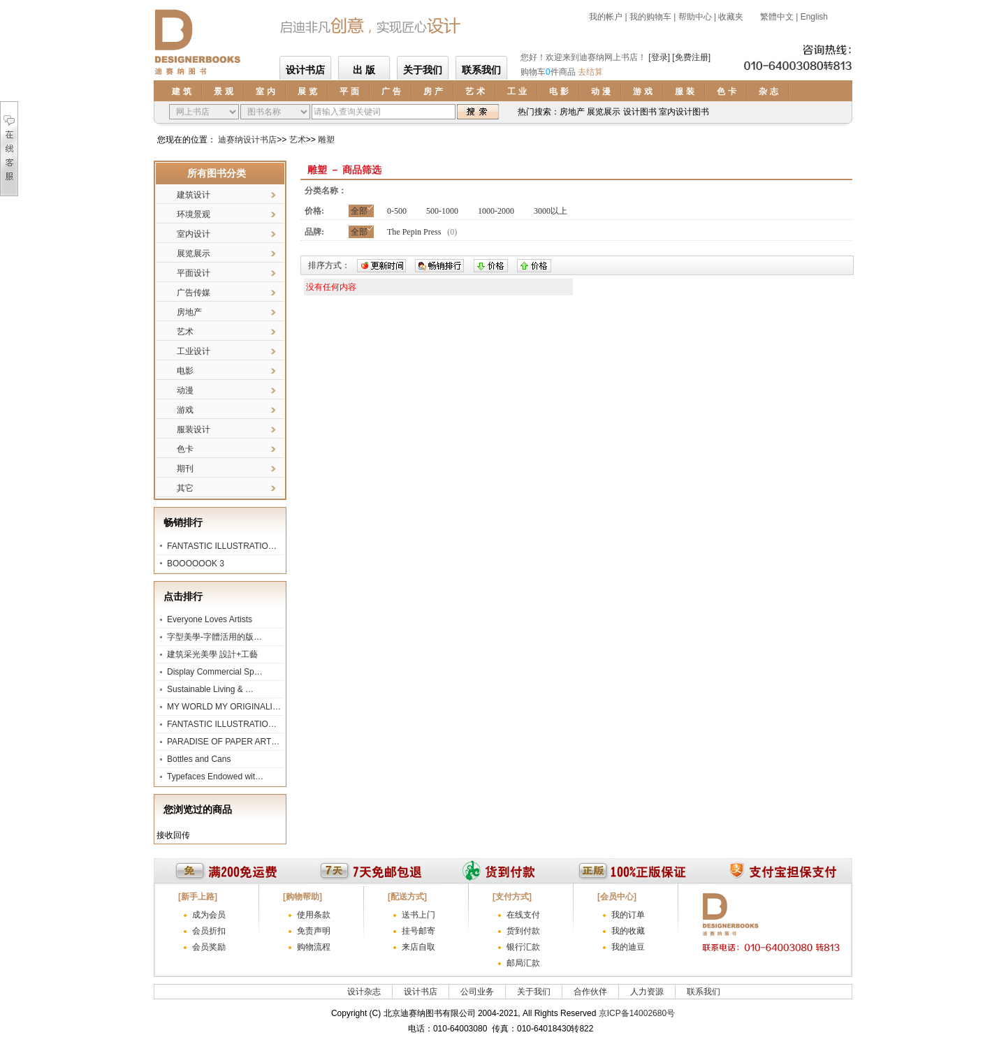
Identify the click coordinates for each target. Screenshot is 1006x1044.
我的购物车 (650, 17)
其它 (185, 488)
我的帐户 (605, 17)
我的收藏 (628, 931)
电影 (185, 371)
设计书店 (305, 69)
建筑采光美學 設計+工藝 (212, 654)
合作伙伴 (590, 992)
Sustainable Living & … (210, 689)
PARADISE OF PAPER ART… (223, 742)
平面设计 (193, 273)
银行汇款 (523, 947)
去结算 (590, 72)
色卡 (185, 449)
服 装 (684, 91)
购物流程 (313, 947)
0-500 (397, 211)
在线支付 (523, 915)
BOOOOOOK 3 (195, 563)
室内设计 (193, 234)
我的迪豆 (628, 947)
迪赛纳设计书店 (247, 140)
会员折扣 (209, 931)
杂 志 (768, 91)
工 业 (516, 91)
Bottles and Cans (199, 759)
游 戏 (642, 91)
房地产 (189, 312)
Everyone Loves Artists (209, 619)
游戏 (185, 410)
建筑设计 (193, 195)
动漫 (185, 390)
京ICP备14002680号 (637, 1013)
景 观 (223, 91)
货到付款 (523, 931)
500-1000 (442, 211)
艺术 (297, 140)
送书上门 (418, 915)
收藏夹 (730, 17)
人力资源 (647, 992)
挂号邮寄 (418, 931)
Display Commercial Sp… (215, 672)
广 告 (390, 91)
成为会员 (209, 915)
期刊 (185, 468)
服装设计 (193, 429)
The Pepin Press (414, 232)
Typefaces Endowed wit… (215, 776)
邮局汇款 (523, 963)
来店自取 (418, 947)
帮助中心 (695, 17)
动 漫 (600, 91)
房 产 (432, 91)
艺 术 (474, 91)
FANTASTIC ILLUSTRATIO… (222, 546)
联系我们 (481, 69)
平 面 (349, 91)
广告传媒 (193, 292)
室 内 (265, 91)
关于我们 (422, 69)
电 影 (558, 91)
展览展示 (193, 253)
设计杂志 (364, 992)
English (814, 17)
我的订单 (628, 915)
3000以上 (550, 211)
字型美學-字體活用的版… (214, 637)
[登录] (659, 57)
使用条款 (313, 915)
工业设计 (193, 351)
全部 (359, 211)
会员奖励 (209, 947)
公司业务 (477, 992)
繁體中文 (776, 17)
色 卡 (726, 91)
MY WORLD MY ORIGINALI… (224, 707)
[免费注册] (691, 57)
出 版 (364, 69)
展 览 (307, 91)
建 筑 (181, 91)
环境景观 (193, 214)
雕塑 (326, 140)
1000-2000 (496, 211)
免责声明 (313, 931)
